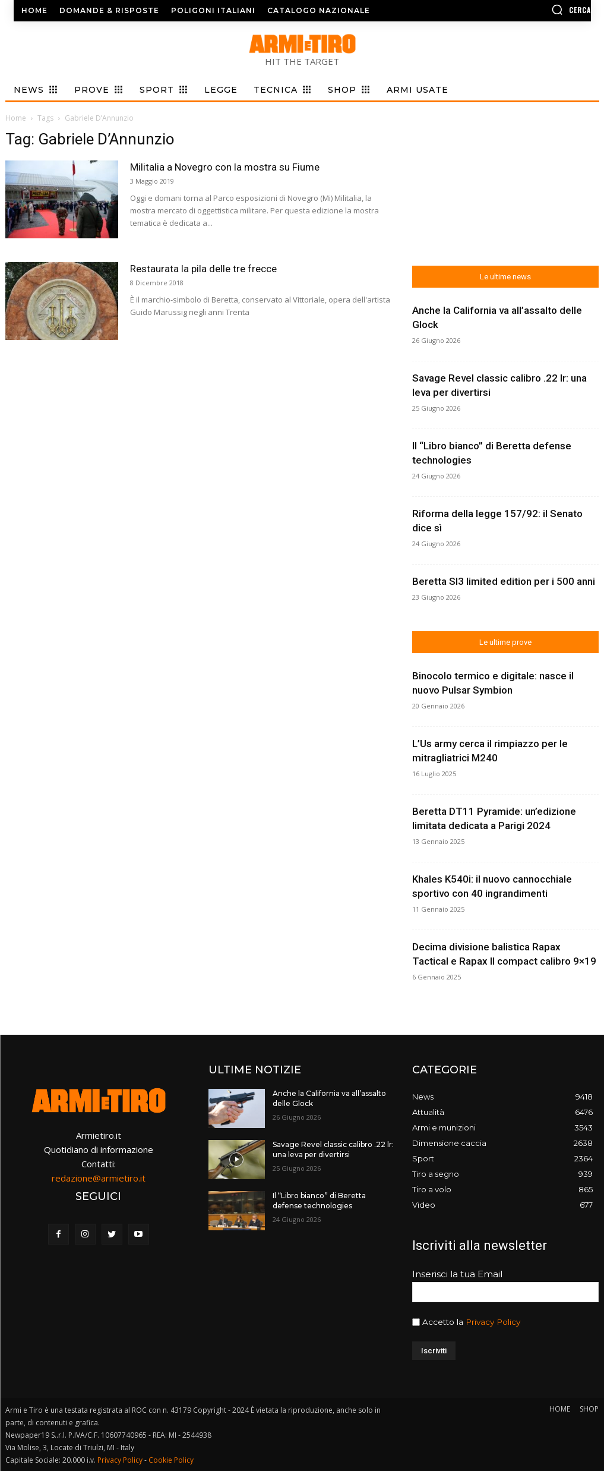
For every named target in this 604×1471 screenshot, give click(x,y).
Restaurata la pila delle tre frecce (203, 269)
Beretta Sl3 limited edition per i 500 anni (503, 581)
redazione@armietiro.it (99, 1178)
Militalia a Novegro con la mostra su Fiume (225, 167)
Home (15, 118)
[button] (524, 9)
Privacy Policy (493, 1322)
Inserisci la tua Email (457, 1274)
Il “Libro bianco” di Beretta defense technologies (319, 1200)
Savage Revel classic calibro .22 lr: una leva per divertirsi (333, 1149)
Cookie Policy (171, 1460)
